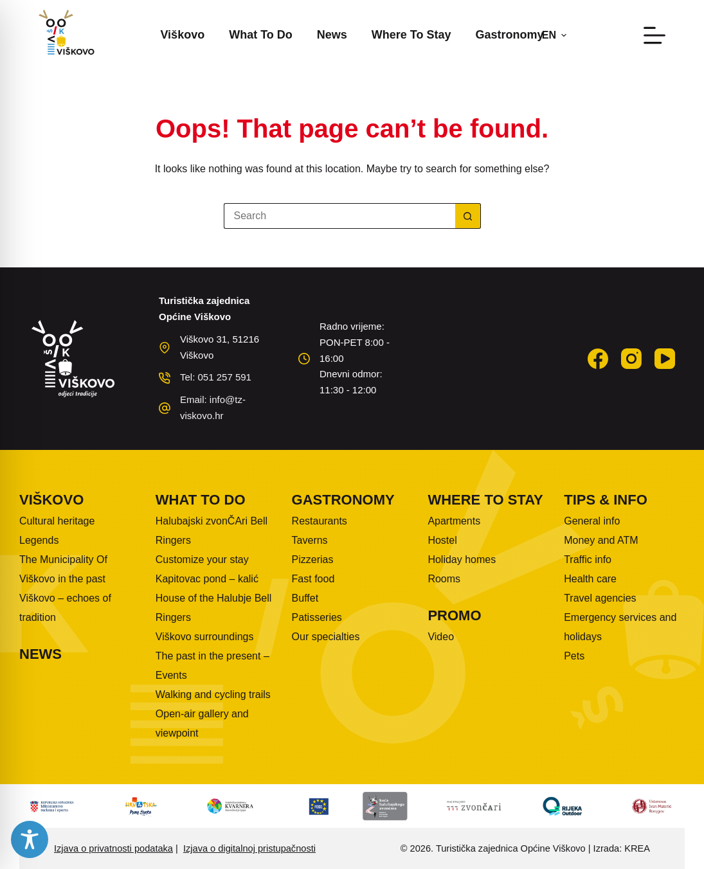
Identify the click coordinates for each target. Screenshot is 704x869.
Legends (39, 540)
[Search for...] (339, 216)
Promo (454, 615)
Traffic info (587, 559)
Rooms (444, 578)
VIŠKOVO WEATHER (491, 351)
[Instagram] (631, 358)
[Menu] (654, 35)
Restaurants (319, 520)
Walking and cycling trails (213, 694)
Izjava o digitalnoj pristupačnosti (249, 848)
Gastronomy (510, 34)
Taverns (310, 540)
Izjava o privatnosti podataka (113, 848)
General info (592, 520)
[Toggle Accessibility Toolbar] (30, 839)
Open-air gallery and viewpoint (202, 723)
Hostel (442, 540)
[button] (554, 35)
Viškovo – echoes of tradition (65, 608)
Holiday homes (462, 559)
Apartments (454, 520)
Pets (574, 655)
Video (441, 636)
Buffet (305, 598)
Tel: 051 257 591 (215, 377)
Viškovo (182, 34)
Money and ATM (601, 540)
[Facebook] (598, 358)
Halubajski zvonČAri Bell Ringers (211, 530)
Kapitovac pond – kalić (207, 578)
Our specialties (326, 636)
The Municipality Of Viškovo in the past (63, 569)
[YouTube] (664, 358)
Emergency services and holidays (620, 627)
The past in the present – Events (212, 665)
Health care (590, 578)
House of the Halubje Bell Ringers (214, 608)
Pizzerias (313, 559)
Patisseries (317, 617)
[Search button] (468, 216)
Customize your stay (202, 559)
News (332, 34)
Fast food (313, 578)
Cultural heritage (57, 520)
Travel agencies (600, 598)
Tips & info (605, 500)
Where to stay (411, 34)
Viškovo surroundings (205, 636)
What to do (261, 34)
